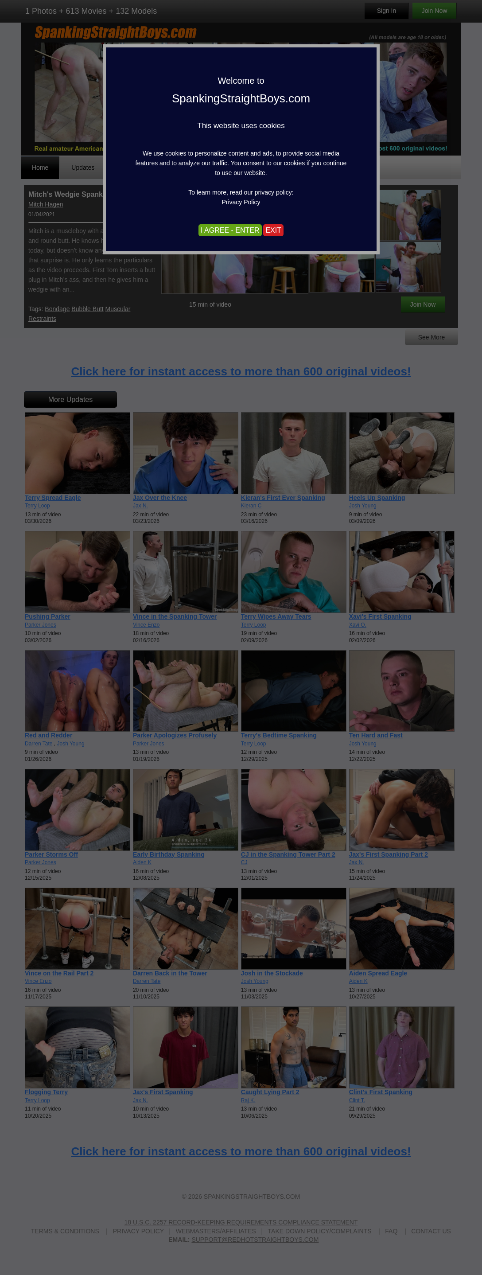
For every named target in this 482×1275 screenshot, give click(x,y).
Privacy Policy (241, 202)
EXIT (273, 230)
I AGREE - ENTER (230, 230)
